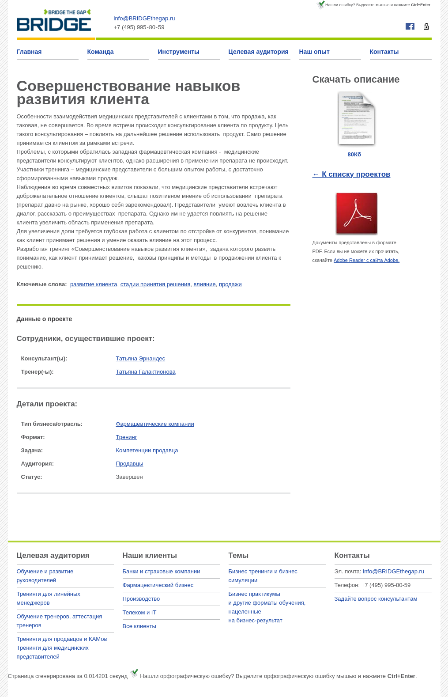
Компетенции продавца (147, 450)
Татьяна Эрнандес (141, 358)
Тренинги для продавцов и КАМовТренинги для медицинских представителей (62, 648)
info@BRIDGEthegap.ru (144, 18)
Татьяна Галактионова (146, 371)
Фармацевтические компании (155, 423)
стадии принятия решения (155, 284)
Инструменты (179, 51)
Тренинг (126, 437)
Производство (141, 598)
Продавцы (129, 463)
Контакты (384, 51)
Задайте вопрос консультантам (376, 598)
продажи (230, 284)
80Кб (354, 154)
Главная (29, 51)
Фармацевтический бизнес (158, 585)
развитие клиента (93, 284)
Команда (100, 51)
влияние (204, 284)
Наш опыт (314, 51)
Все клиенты (139, 626)
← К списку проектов (351, 174)
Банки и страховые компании (161, 571)
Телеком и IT (140, 612)
